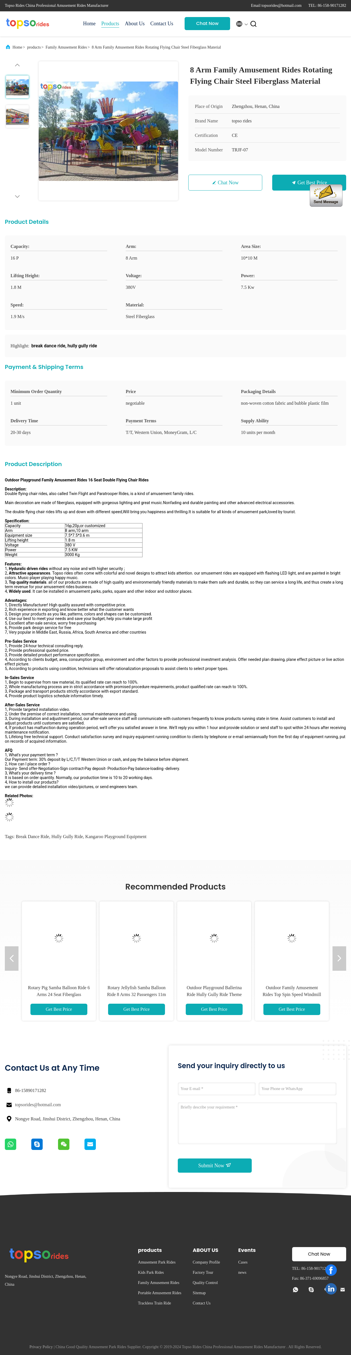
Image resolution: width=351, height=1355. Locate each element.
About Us (135, 23)
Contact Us (162, 23)
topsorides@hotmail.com (38, 1104)
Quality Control (205, 1283)
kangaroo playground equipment (115, 836)
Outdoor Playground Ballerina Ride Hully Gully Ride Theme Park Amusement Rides (214, 994)
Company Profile (206, 1262)
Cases (242, 1262)
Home (89, 23)
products (34, 47)
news (242, 1272)
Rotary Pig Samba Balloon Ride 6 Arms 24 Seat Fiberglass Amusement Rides (59, 994)
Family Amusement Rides (66, 47)
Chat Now (207, 23)
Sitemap (199, 1293)
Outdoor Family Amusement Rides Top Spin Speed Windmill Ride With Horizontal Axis (292, 994)
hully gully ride (67, 836)
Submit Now (214, 1165)
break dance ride (32, 836)
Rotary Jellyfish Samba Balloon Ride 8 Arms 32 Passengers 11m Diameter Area (136, 994)
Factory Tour (203, 1272)
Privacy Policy (41, 1347)
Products (110, 23)
